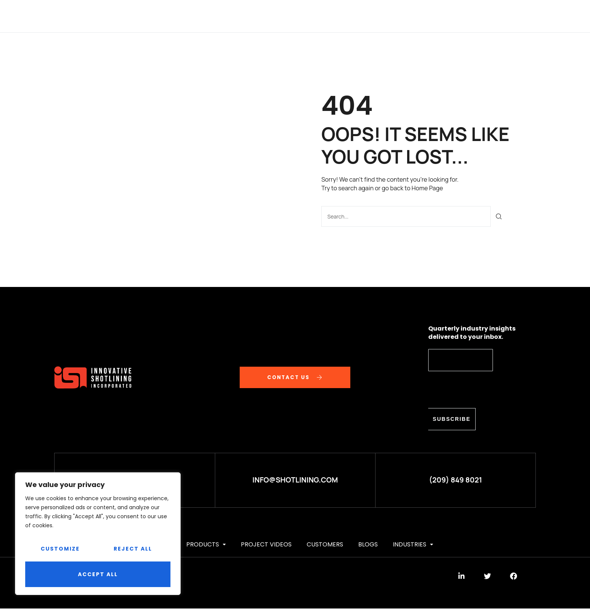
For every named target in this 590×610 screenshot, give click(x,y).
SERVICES (205, 16)
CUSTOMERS (360, 16)
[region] (98, 533)
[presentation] (485, 389)
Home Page (427, 188)
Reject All (133, 548)
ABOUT (168, 16)
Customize (60, 548)
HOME (137, 16)
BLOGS (401, 16)
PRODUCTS (248, 16)
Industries (441, 16)
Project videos (303, 16)
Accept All (98, 574)
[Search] (499, 216)
